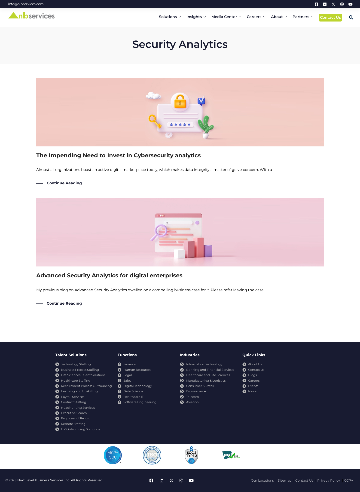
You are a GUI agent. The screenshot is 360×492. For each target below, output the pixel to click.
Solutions (168, 17)
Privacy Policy (328, 480)
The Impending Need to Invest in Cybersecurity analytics (118, 155)
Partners (301, 17)
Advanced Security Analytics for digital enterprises (109, 275)
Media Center (224, 17)
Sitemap (284, 480)
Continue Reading (64, 183)
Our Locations (262, 480)
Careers (254, 17)
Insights (194, 17)
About (277, 17)
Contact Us (330, 17)
